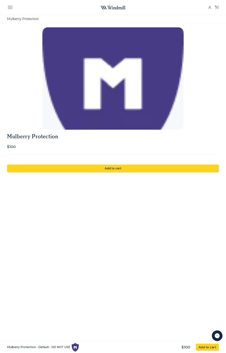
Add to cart (113, 168)
